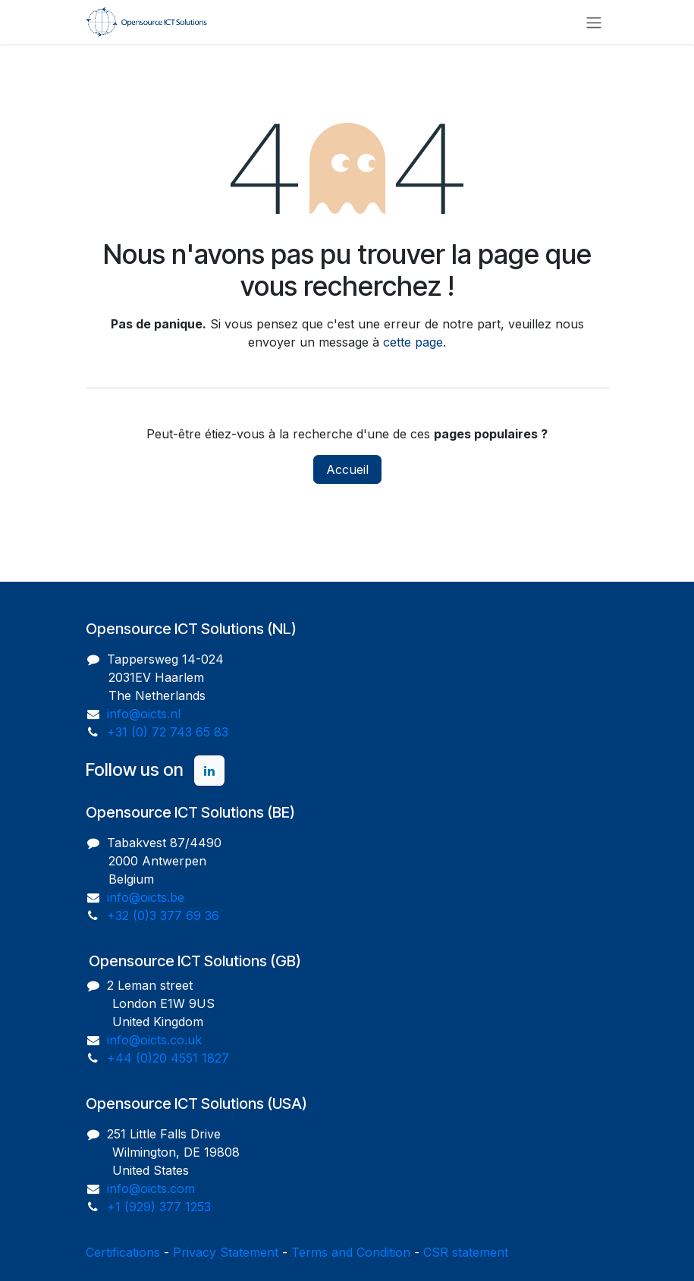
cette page (413, 342)
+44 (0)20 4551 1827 (168, 1058)
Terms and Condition (350, 1252)
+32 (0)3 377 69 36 (163, 915)
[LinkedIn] (209, 770)
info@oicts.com (151, 1188)
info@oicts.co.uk (154, 1039)
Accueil (347, 469)
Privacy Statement (225, 1252)
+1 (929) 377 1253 (159, 1206)
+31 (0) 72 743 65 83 (167, 731)
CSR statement (465, 1252)
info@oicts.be (145, 897)
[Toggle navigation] (594, 22)
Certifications (123, 1252)
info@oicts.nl (144, 713)
